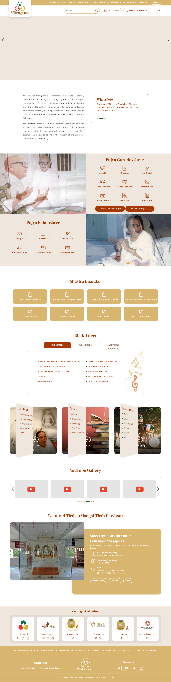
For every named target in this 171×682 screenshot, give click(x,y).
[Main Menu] (156, 11)
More (139, 581)
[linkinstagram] (141, 668)
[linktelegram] (134, 668)
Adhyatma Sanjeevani (99, 393)
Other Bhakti (44, 388)
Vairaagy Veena (45, 393)
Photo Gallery (110, 581)
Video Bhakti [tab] (85, 356)
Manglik (102, 169)
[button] (109, 118)
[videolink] (31, 489)
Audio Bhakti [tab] (57, 356)
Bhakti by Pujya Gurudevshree (102, 373)
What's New (116, 99)
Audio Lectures (102, 183)
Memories (125, 197)
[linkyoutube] (126, 668)
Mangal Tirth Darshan (136, 10)
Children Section (67, 313)
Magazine (147, 197)
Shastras (124, 169)
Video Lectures (124, 183)
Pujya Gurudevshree (23, 650)
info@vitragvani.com (50, 668)
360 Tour (126, 581)
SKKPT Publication (141, 313)
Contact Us (139, 650)
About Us (125, 650)
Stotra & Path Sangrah (98, 378)
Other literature (30, 313)
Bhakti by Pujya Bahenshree (51, 378)
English (155, 2)
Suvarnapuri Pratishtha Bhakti (102, 388)
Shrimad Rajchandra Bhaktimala (53, 383)
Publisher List (104, 313)
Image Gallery (103, 197)
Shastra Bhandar (66, 650)
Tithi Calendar (112, 10)
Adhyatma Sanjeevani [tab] (113, 357)
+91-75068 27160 (28, 668)
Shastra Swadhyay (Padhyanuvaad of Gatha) (59, 373)
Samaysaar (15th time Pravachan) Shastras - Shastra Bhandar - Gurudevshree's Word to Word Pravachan (129, 107)
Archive (82, 650)
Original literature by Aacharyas (67, 296)
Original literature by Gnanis (104, 296)
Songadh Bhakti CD (97, 383)
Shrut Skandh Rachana (30, 296)
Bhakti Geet (147, 183)
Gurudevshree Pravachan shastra (141, 296)
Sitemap (153, 650)
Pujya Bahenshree (45, 650)
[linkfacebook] (119, 668)
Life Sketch (147, 169)
